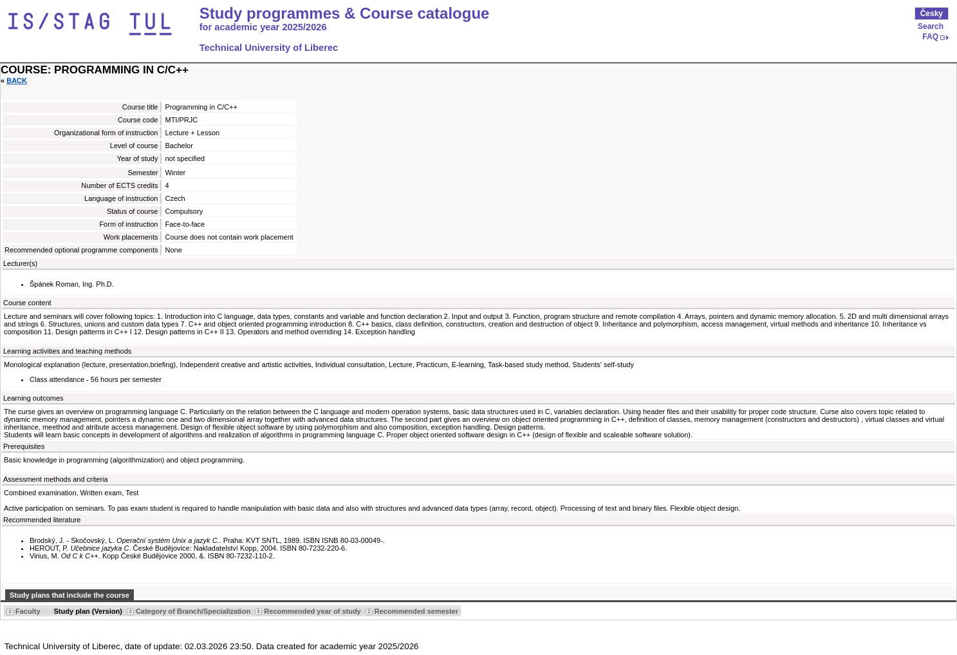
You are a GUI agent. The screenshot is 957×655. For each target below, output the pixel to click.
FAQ (930, 36)
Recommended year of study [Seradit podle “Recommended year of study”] (312, 611)
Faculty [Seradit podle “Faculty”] (28, 611)
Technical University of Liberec (269, 48)
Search (930, 26)
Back (16, 80)
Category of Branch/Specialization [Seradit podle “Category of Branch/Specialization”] (193, 611)
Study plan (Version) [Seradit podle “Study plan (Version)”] (88, 611)
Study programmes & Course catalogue (345, 13)
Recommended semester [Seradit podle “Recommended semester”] (416, 611)
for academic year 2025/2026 (263, 27)
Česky (931, 13)
